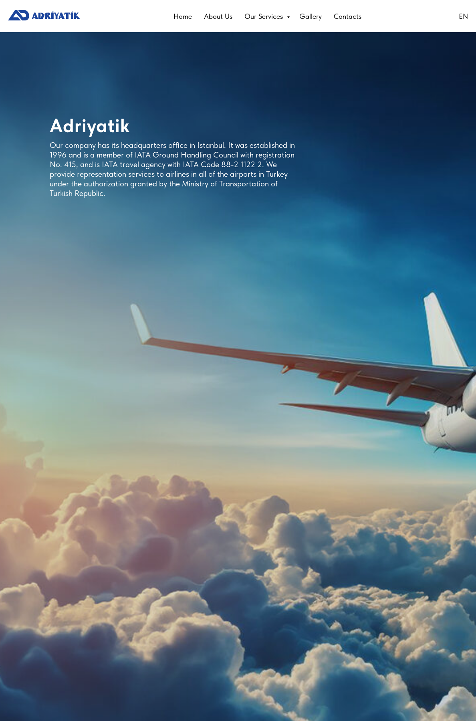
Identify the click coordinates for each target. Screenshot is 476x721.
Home (182, 16)
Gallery (310, 16)
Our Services (264, 16)
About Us (218, 16)
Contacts (347, 16)
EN (463, 16)
